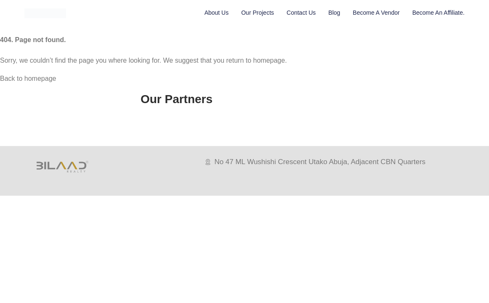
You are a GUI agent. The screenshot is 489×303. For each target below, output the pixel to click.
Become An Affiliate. (438, 12)
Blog (334, 12)
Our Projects (257, 12)
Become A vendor (376, 12)
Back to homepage (28, 78)
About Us (217, 12)
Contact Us (301, 12)
